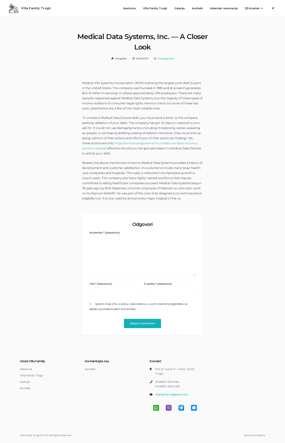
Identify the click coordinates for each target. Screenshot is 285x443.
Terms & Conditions (254, 435)
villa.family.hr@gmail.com (171, 394)
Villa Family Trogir (36, 8)
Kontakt (197, 8)
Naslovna (129, 8)
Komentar (104, 232)
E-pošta (158, 283)
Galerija (179, 8)
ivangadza (121, 58)
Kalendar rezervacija (224, 8)
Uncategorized (165, 58)
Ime (100, 283)
